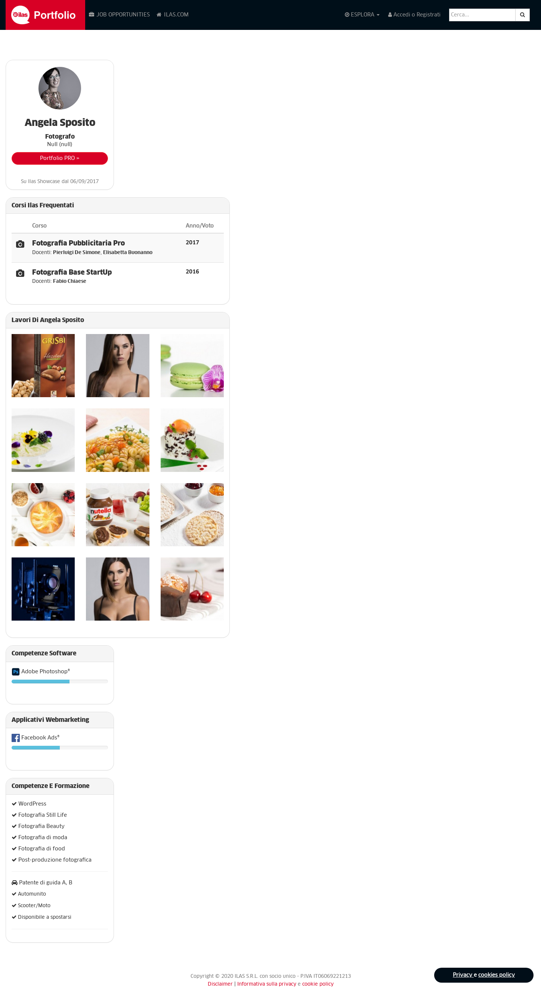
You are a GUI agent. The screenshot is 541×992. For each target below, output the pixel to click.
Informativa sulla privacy (267, 984)
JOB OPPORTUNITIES (119, 15)
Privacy (463, 975)
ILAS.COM (172, 15)
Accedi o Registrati (414, 15)
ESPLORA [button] (362, 15)
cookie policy (318, 984)
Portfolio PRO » (60, 158)
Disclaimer (220, 984)
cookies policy (496, 975)
